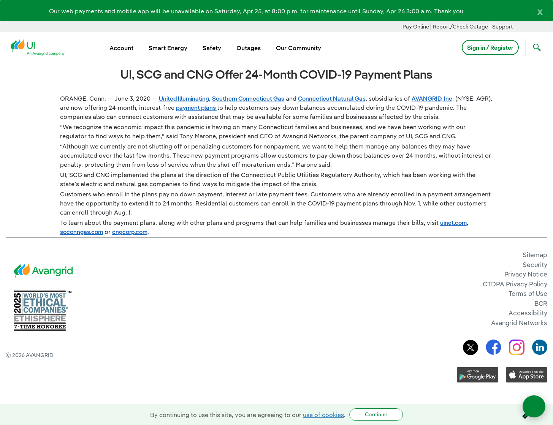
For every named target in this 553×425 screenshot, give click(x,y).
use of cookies (323, 415)
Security (535, 265)
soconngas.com (81, 231)
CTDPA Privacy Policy (515, 284)
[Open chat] (534, 406)
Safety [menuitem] (212, 48)
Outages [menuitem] (248, 48)
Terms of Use (528, 293)
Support (502, 26)
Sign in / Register (490, 47)
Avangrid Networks (519, 323)
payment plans (196, 107)
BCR (540, 303)
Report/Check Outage (460, 26)
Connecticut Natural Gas (332, 98)
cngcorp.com (129, 231)
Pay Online (415, 26)
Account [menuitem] (121, 48)
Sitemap (535, 255)
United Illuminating (184, 98)
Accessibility (528, 313)
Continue (376, 414)
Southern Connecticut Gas (248, 98)
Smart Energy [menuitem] (168, 48)
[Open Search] (535, 47)
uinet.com (453, 222)
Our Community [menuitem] (298, 48)
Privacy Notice (525, 274)
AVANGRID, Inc (432, 98)
